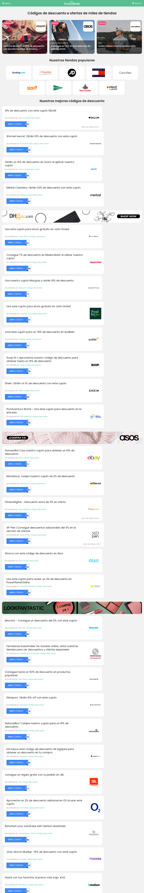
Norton (113, 724)
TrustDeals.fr (39, 845)
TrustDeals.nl (16, 853)
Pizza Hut (114, 738)
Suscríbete (92, 689)
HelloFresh (78, 731)
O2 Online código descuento (102, 467)
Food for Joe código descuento (103, 196)
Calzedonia (7, 752)
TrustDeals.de (118, 837)
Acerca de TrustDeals (48, 774)
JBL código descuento (28, 467)
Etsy (39, 734)
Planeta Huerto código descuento (104, 548)
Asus (4, 731)
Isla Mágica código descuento (31, 575)
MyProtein (114, 720)
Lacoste (77, 752)
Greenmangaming (82, 720)
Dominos (42, 727)
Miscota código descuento (30, 385)
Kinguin (77, 745)
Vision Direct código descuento (31, 170)
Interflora (78, 738)
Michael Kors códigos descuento (18, 781)
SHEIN (112, 755)
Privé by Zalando (117, 745)
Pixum (112, 734)
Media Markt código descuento (103, 170)
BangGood (7, 738)
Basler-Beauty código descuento (104, 522)
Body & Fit (6, 741)
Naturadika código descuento (31, 441)
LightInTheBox (116, 716)
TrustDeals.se (89, 853)
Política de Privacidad (84, 778)
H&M (76, 727)
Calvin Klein (7, 748)
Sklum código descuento (29, 101)
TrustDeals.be (41, 837)
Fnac (40, 738)
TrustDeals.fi (16, 845)
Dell (39, 716)
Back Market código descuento (103, 575)
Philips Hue (114, 731)
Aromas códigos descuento (16, 774)
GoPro (76, 716)
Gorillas (41, 745)
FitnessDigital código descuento (32, 317)
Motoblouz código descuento (102, 291)
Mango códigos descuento (15, 825)
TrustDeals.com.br (67, 837)
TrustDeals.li (112, 845)
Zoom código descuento (29, 127)
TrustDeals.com (114, 853)
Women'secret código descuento (104, 101)
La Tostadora (80, 748)
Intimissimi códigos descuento (17, 815)
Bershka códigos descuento (16, 808)
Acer (4, 716)
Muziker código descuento (101, 493)
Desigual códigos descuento (16, 811)
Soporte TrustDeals (83, 781)
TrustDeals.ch (94, 837)
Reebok (113, 752)
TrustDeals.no (40, 853)
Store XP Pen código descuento (103, 317)
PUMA (112, 748)
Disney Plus (43, 720)
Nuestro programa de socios (52, 781)
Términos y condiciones (85, 774)
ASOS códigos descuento (14, 805)
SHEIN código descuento (29, 249)
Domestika (42, 724)
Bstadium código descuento (30, 522)
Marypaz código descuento (30, 196)
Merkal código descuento (101, 127)
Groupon (78, 724)
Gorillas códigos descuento (15, 778)
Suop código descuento (100, 222)
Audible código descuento (29, 222)
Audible (5, 734)
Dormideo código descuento (30, 414)
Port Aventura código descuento (103, 249)
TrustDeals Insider (47, 784)
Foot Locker (43, 741)
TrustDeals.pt (65, 853)
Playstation (115, 741)
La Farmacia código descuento (32, 548)
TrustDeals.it (89, 845)
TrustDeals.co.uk (18, 860)
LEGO (76, 755)
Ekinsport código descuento (102, 414)
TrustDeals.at (16, 837)
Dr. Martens (43, 731)
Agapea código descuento (101, 441)
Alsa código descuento (28, 343)
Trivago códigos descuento (15, 828)
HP (75, 734)
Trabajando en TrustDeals (50, 778)
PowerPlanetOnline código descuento (106, 343)
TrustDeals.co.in (64, 845)
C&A (4, 745)
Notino (113, 727)
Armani (5, 727)
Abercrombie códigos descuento (18, 798)
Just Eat (77, 741)
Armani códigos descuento (15, 801)
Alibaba (5, 720)
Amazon (5, 724)
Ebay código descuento (28, 291)
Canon (5, 755)
